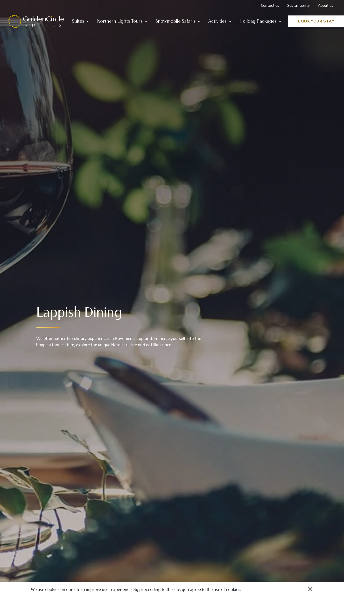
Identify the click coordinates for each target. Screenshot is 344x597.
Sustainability (298, 5)
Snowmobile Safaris (175, 21)
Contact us (270, 5)
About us (325, 5)
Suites (78, 21)
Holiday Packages (258, 21)
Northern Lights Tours (120, 21)
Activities (217, 21)
